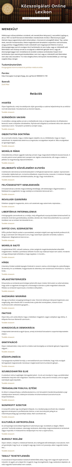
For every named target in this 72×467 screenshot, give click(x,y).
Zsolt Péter (5, 84)
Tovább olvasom (8, 112)
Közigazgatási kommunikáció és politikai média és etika (22, 67)
